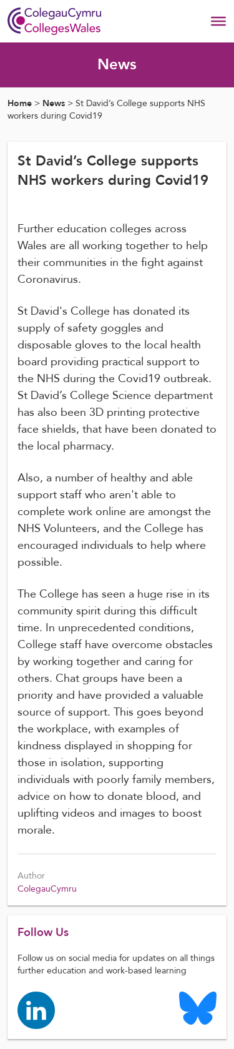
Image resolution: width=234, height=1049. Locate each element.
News (53, 103)
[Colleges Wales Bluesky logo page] (198, 1007)
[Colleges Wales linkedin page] (36, 1010)
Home (19, 103)
